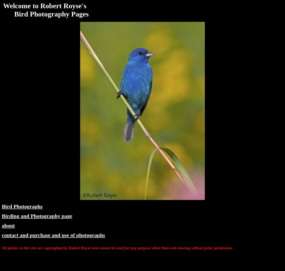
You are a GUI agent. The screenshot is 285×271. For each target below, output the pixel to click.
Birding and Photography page (37, 216)
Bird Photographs (22, 206)
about (8, 225)
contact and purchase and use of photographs (53, 235)
